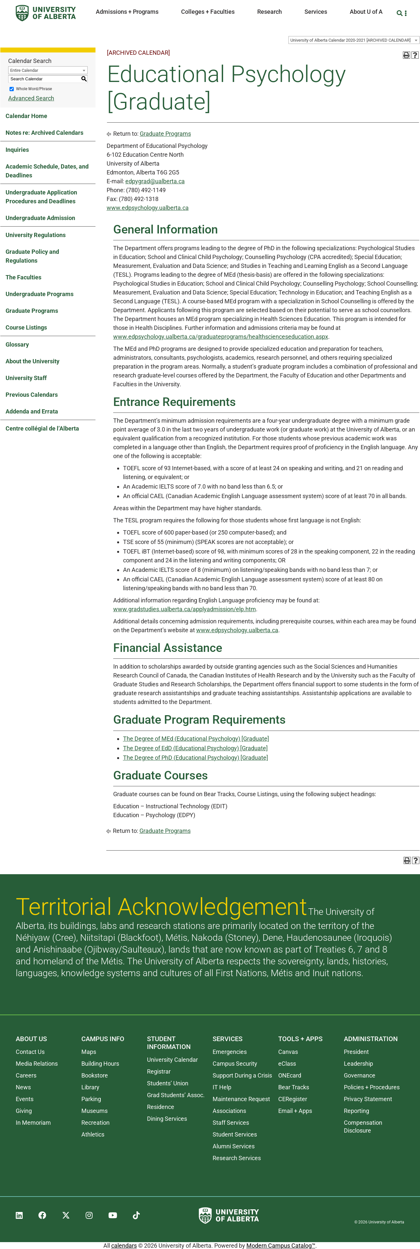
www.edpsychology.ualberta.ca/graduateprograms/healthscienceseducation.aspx (220, 336)
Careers (26, 1075)
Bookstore (94, 1075)
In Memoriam (33, 1122)
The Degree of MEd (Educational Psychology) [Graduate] (196, 738)
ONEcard (289, 1075)
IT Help (222, 1087)
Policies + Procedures (372, 1087)
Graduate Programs (32, 310)
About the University (32, 361)
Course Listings (26, 327)
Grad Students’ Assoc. (176, 1095)
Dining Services (167, 1118)
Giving (24, 1110)
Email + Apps (295, 1110)
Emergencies (230, 1051)
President (356, 1051)
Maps (88, 1051)
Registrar (159, 1071)
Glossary (17, 344)
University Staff (26, 377)
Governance (359, 1075)
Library (90, 1087)
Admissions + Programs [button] (127, 11)
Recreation (95, 1122)
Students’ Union (167, 1083)
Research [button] (269, 11)
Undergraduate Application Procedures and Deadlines (41, 197)
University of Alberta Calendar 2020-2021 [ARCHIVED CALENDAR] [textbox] (350, 40)
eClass (287, 1063)
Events (24, 1099)
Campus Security (235, 1063)
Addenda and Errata (32, 411)
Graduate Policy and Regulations (32, 256)
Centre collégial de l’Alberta (42, 428)
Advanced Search (31, 98)
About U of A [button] (366, 11)
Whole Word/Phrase (34, 89)
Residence (160, 1106)
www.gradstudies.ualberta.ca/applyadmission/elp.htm (184, 609)
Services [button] (315, 11)
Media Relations (37, 1063)
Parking (91, 1099)
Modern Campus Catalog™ (280, 1245)
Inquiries (17, 149)
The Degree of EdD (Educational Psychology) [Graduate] (195, 748)
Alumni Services (234, 1146)
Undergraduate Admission (40, 217)
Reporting (356, 1110)
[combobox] (354, 40)
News (23, 1087)
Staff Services (231, 1122)
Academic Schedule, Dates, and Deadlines (47, 171)
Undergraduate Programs (40, 294)
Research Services (237, 1158)
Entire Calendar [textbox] (24, 70)
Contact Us (30, 1051)
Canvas (288, 1051)
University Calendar (172, 1059)
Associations (229, 1110)
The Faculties (23, 277)
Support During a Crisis (242, 1075)
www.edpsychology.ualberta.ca (148, 207)
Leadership (358, 1063)
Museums (94, 1110)
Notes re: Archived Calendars (44, 132)
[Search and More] (400, 13)
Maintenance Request (241, 1099)
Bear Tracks (293, 1087)
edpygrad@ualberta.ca (155, 181)
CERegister (292, 1099)
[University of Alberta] (46, 13)
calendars (124, 1245)
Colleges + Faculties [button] (208, 11)
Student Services (235, 1134)
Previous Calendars (32, 394)
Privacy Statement (368, 1099)
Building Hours (100, 1063)
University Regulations (36, 235)
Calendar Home (26, 115)
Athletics (92, 1134)
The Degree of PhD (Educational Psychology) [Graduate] (195, 757)
